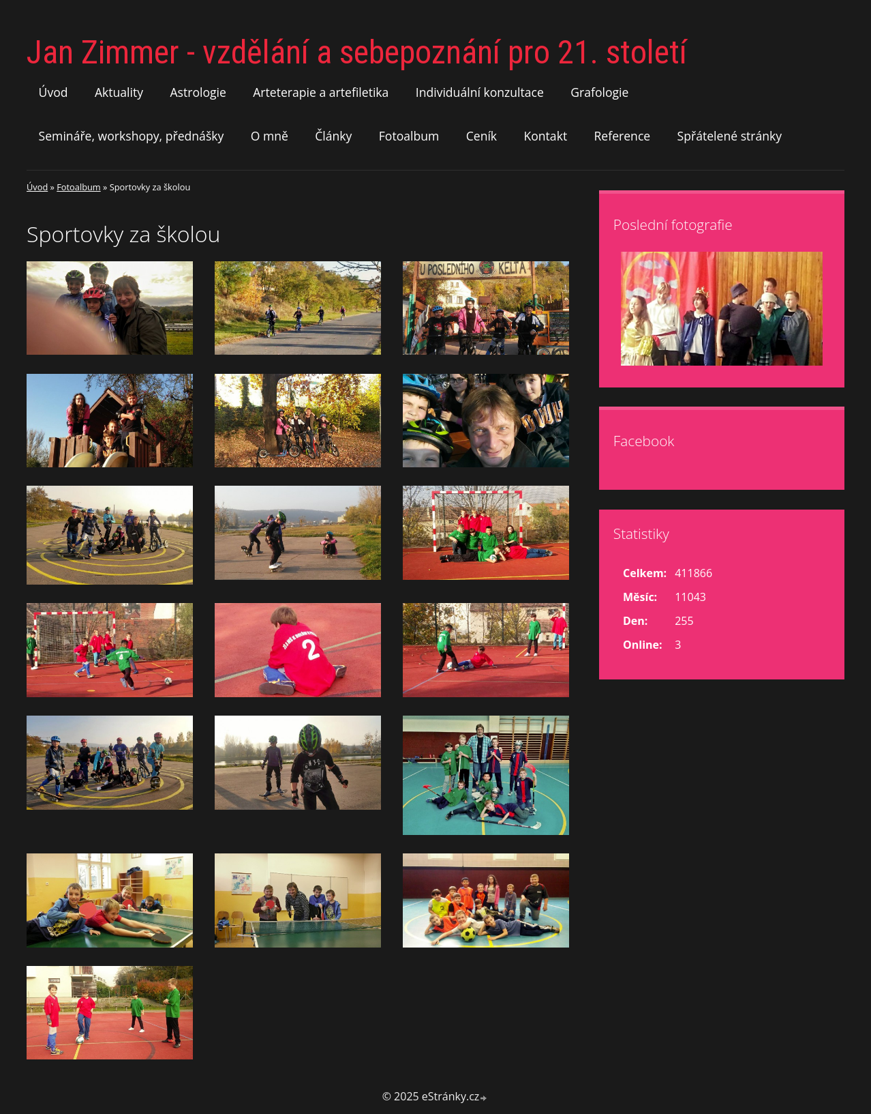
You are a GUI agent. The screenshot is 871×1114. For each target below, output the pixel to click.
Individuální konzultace (480, 92)
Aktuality (119, 92)
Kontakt (545, 136)
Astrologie (198, 92)
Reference (622, 136)
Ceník (481, 136)
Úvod (53, 92)
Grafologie (599, 92)
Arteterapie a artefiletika (320, 92)
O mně (269, 136)
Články (333, 136)
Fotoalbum (409, 136)
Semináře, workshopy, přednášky (131, 136)
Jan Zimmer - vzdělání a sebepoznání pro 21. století (357, 52)
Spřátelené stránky (729, 136)
